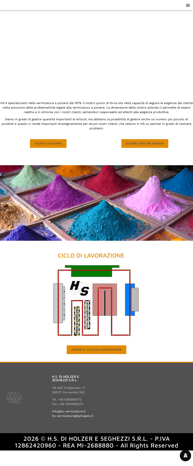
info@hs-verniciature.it (69, 427)
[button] (188, 13)
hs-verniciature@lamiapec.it (72, 431)
